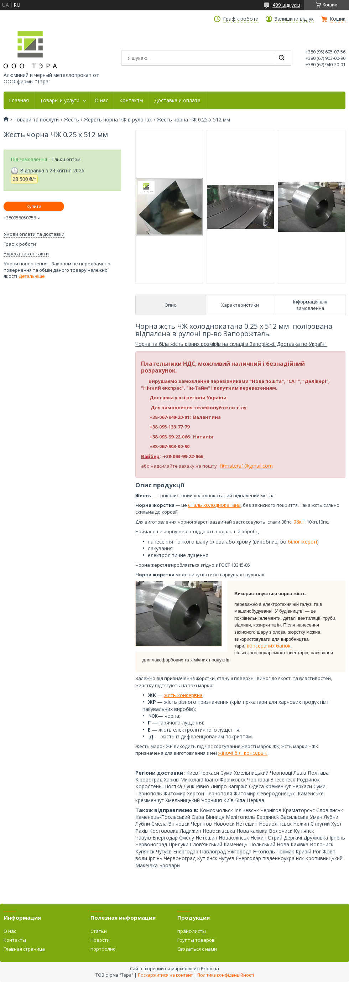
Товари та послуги (36, 119)
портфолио (103, 949)
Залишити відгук (294, 19)
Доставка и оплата (177, 100)
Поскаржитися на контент (165, 975)
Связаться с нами (197, 949)
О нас (101, 100)
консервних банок (269, 645)
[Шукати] (281, 58)
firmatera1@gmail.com (246, 465)
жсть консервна (183, 695)
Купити (33, 206)
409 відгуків (286, 4)
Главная (19, 100)
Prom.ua (210, 968)
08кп (298, 521)
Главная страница (24, 949)
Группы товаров (196, 940)
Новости (100, 940)
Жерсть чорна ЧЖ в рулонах (118, 119)
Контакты (131, 100)
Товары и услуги (59, 100)
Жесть (71, 119)
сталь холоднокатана (214, 505)
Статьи (98, 931)
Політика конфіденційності (225, 975)
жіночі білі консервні (242, 752)
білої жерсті (302, 541)
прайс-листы (191, 931)
